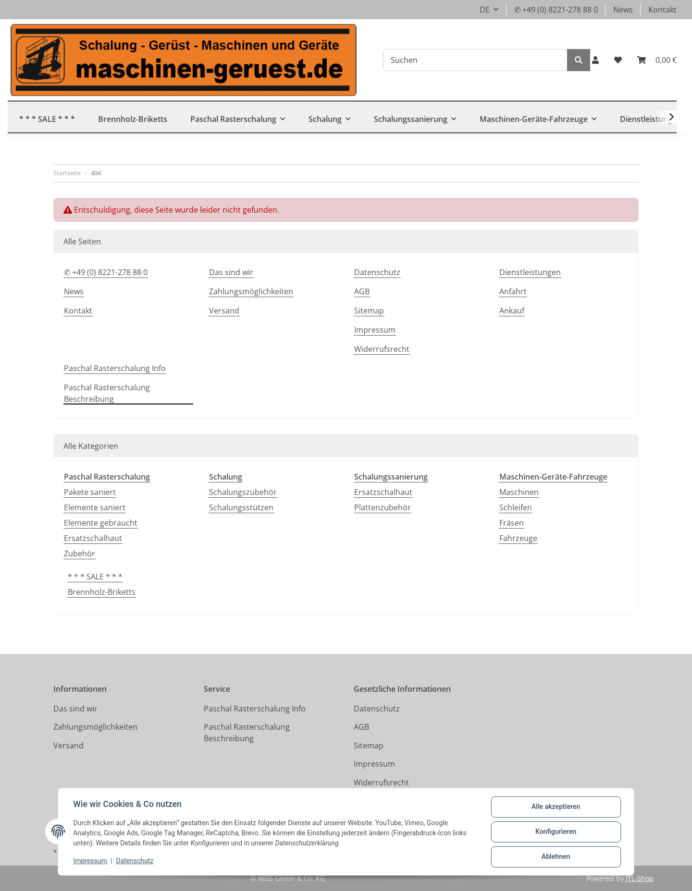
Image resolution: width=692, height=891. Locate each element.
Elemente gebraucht (100, 523)
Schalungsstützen (241, 507)
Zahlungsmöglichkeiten (251, 291)
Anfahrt (513, 291)
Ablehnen (555, 857)
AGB (362, 291)
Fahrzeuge (518, 538)
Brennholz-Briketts (102, 592)
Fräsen (511, 523)
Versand (224, 310)
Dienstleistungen (530, 272)
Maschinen (519, 492)
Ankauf (511, 310)
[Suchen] (475, 60)
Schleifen (515, 507)
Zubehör (79, 553)
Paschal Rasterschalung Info (115, 368)
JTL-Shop (640, 878)
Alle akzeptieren (555, 807)
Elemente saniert (94, 507)
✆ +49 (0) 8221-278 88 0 (556, 9)
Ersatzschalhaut (93, 538)
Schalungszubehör (243, 492)
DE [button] (485, 9)
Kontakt (662, 9)
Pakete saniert (90, 492)
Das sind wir (231, 272)
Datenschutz (135, 861)
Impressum (90, 861)
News (623, 9)
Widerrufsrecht (381, 349)
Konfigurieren (555, 832)
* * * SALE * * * (95, 576)
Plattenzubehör (382, 507)
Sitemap (369, 310)
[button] (595, 60)
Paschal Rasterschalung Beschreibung (107, 393)
